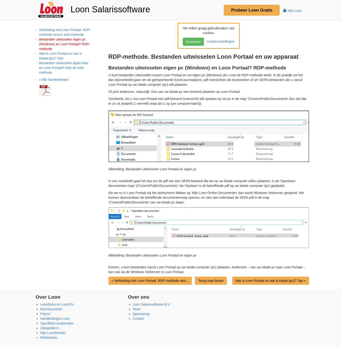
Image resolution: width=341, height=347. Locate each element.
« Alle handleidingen (54, 79)
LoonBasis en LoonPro (57, 304)
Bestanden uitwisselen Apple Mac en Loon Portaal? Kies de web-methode (64, 67)
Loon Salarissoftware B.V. (151, 304)
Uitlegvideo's (49, 328)
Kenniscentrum (51, 309)
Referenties (48, 337)
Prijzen (45, 314)
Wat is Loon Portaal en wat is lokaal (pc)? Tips (60, 56)
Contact (138, 318)
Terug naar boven (211, 281)
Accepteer (193, 42)
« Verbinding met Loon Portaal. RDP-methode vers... (150, 281)
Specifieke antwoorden (57, 323)
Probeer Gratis (251, 10)
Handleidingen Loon (55, 318)
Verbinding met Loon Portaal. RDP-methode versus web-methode (65, 32)
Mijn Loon (292, 11)
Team (137, 309)
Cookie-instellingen (220, 41)
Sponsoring (141, 314)
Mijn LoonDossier (53, 333)
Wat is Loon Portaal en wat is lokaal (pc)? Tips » (270, 281)
